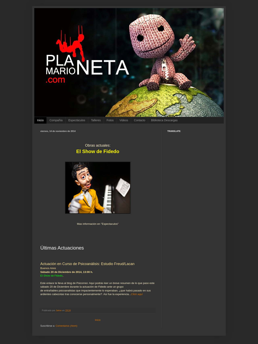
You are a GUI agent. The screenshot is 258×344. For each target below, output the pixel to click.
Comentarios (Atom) (66, 325)
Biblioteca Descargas (164, 120)
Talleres (96, 120)
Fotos (110, 120)
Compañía (56, 120)
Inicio (40, 120)
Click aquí (137, 294)
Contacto (139, 120)
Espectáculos (76, 120)
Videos (124, 120)
